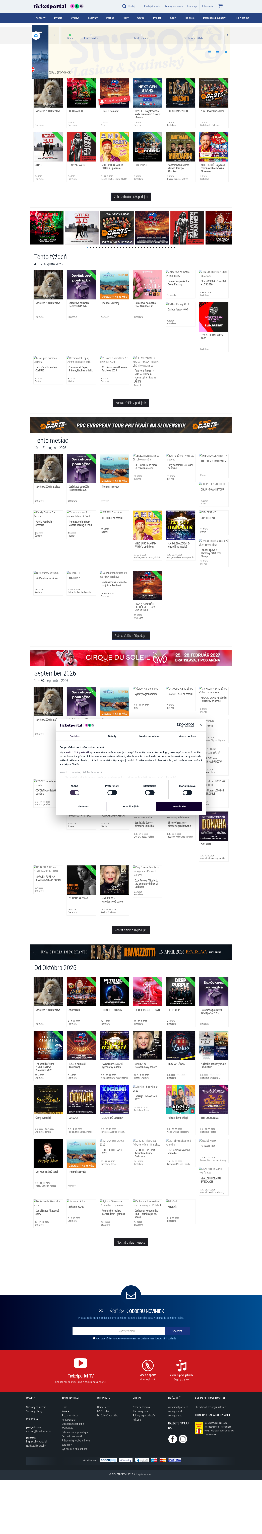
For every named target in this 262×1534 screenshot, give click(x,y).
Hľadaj (128, 6)
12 (120, 301)
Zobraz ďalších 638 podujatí (131, 251)
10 (114, 301)
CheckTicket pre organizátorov (210, 1461)
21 (147, 301)
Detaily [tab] (112, 736)
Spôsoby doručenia (36, 1461)
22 (150, 301)
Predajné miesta (152, 6)
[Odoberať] (177, 1385)
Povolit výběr (131, 806)
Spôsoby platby (34, 1465)
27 (165, 301)
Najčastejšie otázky (36, 1499)
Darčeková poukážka (107, 1469)
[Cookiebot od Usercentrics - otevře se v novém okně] (179, 725)
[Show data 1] (209, 106)
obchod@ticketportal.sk (38, 1485)
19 (141, 301)
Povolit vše (179, 806)
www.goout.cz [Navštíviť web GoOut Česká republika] (175, 1469)
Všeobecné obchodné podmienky (73, 1480)
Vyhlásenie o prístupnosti (74, 1503)
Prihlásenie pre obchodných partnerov (76, 1496)
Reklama (137, 1473)
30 (174, 301)
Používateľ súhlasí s (136, 1392)
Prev (55, 89)
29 (171, 301)
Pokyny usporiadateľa (144, 1469)
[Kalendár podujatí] (36, 90)
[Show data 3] (226, 106)
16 (132, 301)
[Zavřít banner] (201, 725)
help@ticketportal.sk (36, 1495)
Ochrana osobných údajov (75, 1486)
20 (144, 301)
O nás (64, 1461)
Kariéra (65, 1465)
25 (159, 301)
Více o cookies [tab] (187, 736)
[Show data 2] (217, 106)
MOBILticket (103, 1465)
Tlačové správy (140, 1465)
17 (135, 301)
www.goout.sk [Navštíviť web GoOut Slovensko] (175, 1465)
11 (117, 301)
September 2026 (193, 92)
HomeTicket (103, 1461)
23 (153, 301)
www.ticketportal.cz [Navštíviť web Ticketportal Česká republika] (178, 1461)
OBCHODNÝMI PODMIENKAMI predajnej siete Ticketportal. (140, 1392)
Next (227, 89)
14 (126, 301)
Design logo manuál (72, 1490)
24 (156, 301)
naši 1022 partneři (77, 752)
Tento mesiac (141, 92)
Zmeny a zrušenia (174, 6)
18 (138, 301)
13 (123, 301)
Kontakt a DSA (69, 1473)
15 (129, 301)
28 (168, 301)
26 (162, 301)
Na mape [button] (242, 17)
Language (192, 6)
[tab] (42, 18)
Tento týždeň (91, 92)
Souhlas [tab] (75, 736)
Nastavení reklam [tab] (149, 736)
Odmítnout (83, 806)
